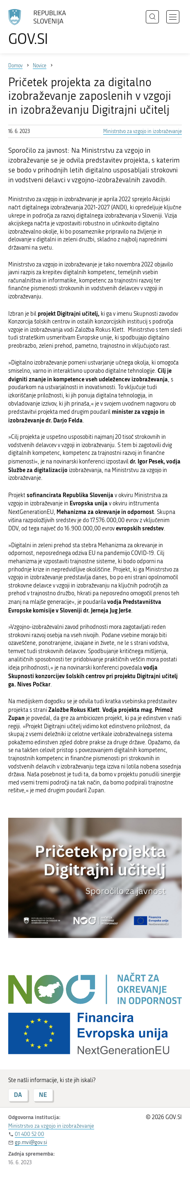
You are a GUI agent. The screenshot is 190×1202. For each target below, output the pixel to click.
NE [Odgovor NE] (43, 1094)
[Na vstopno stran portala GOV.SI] (41, 27)
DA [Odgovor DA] (18, 1094)
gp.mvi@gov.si (31, 1142)
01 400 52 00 (29, 1134)
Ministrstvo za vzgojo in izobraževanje (142, 131)
